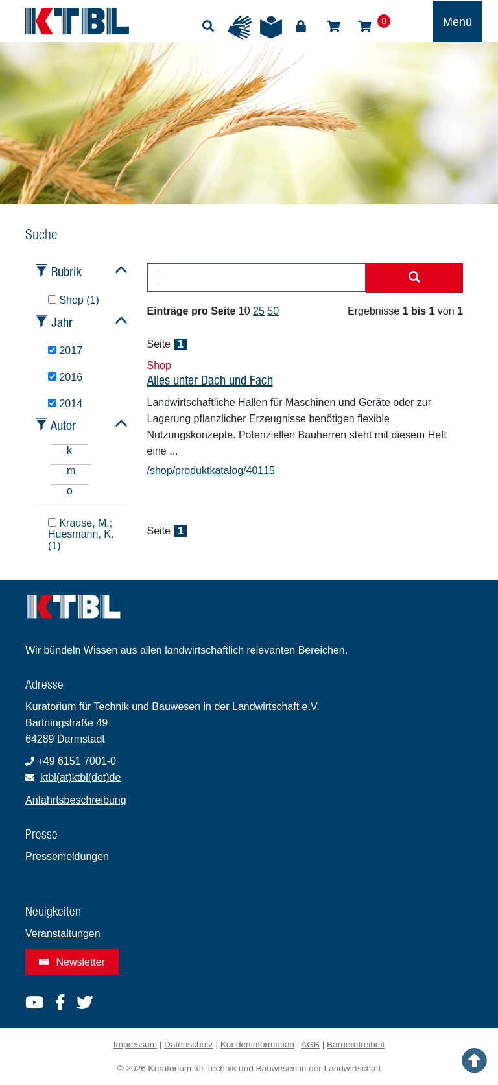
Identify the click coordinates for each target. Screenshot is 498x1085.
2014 (65, 403)
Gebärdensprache (240, 27)
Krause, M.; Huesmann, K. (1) (80, 535)
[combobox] (256, 277)
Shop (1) (73, 299)
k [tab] (69, 450)
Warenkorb (364, 26)
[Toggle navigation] (457, 21)
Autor (63, 425)
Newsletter (72, 962)
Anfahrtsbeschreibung (75, 799)
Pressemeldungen (67, 856)
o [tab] (70, 490)
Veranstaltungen (63, 933)
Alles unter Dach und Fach (210, 379)
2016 (65, 377)
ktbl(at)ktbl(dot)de (80, 777)
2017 (65, 350)
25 (259, 310)
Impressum (135, 1044)
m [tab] (71, 470)
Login (301, 26)
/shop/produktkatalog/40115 (211, 470)
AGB (310, 1044)
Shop (333, 26)
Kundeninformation (257, 1044)
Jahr (62, 322)
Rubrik (66, 271)
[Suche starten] (414, 278)
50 (273, 310)
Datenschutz (188, 1044)
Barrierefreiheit (356, 1044)
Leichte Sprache (271, 27)
